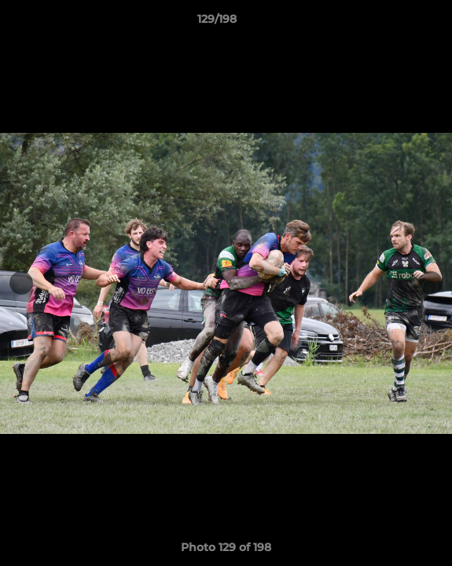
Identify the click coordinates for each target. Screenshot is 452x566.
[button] (395, 23)
